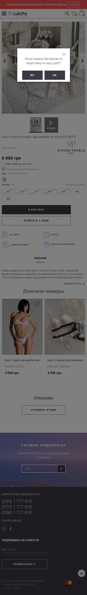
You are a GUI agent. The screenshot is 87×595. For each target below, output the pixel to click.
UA (55, 75)
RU (32, 75)
